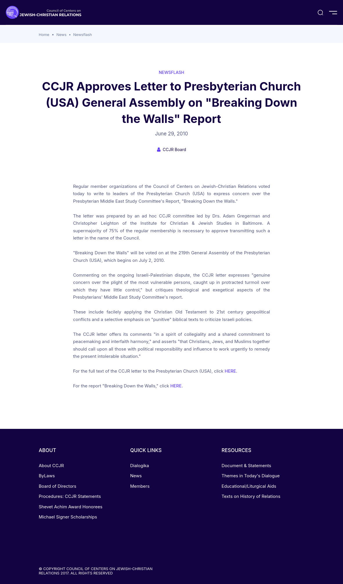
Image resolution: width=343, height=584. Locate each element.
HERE (230, 371)
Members (139, 486)
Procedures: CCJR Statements (70, 496)
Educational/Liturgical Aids (248, 486)
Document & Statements (246, 465)
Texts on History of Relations (250, 496)
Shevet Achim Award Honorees (70, 506)
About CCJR (51, 465)
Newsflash (82, 34)
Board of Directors (57, 486)
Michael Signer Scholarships (68, 517)
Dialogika (139, 465)
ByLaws (47, 475)
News (61, 34)
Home (44, 34)
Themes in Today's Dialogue (250, 475)
